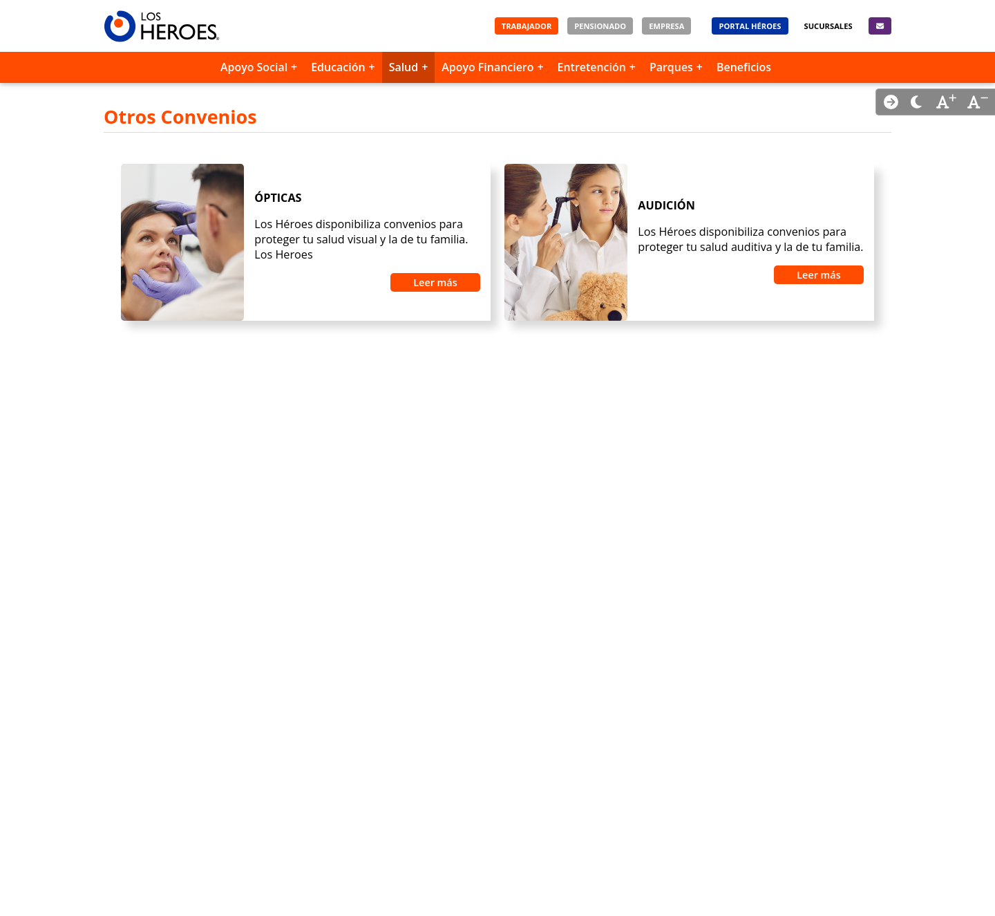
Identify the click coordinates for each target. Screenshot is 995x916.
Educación (338, 67)
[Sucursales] (828, 26)
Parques (671, 67)
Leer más (435, 282)
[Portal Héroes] (750, 26)
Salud (404, 67)
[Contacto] (880, 26)
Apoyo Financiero (487, 67)
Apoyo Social (253, 67)
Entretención (592, 67)
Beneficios (744, 67)
